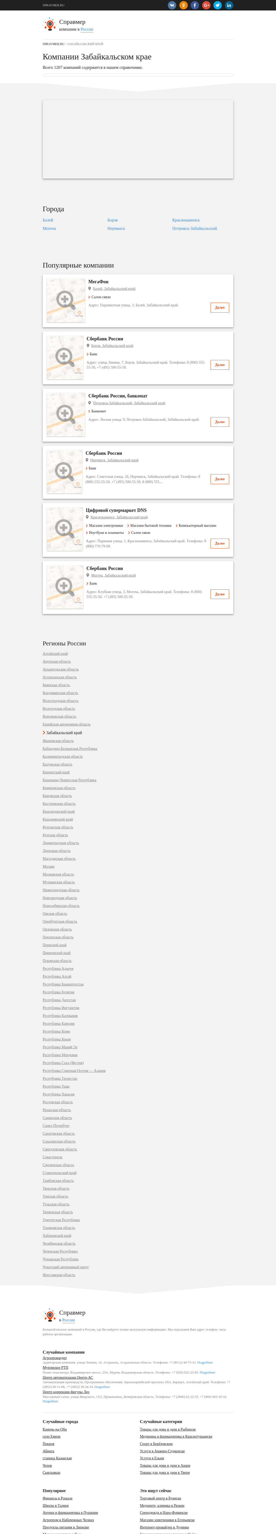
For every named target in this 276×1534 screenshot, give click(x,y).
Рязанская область (57, 1078)
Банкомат (98, 399)
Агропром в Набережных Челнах (68, 1488)
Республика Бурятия (58, 960)
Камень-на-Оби (55, 1398)
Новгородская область (60, 866)
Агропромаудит (55, 1326)
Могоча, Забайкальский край (116, 550)
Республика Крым (57, 1008)
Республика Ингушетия (61, 976)
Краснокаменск (186, 220)
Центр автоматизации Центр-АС (68, 1346)
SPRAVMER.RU (53, 5)
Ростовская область (58, 1070)
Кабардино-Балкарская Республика (70, 717)
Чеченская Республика (60, 1220)
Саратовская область (59, 1102)
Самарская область (57, 1086)
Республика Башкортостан (63, 953)
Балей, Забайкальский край (115, 289)
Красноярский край (58, 788)
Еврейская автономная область (67, 693)
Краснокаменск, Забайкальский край (122, 492)
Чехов (47, 1434)
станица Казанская (57, 1426)
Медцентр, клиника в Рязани (162, 1474)
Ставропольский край (59, 1141)
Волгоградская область (60, 669)
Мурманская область (59, 850)
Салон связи (100, 297)
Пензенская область (58, 905)
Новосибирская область (61, 874)
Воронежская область (59, 685)
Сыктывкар (51, 1441)
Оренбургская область (60, 890)
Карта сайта (69, 1527)
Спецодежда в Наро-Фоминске (164, 1481)
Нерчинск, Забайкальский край (118, 441)
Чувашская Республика (61, 1228)
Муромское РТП (55, 1336)
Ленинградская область (61, 811)
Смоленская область (58, 1133)
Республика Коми (56, 1000)
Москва (48, 835)
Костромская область (59, 772)
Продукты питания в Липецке (66, 1495)
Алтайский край (55, 622)
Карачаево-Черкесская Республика (69, 748)
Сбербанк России (107, 332)
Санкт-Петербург (56, 1094)
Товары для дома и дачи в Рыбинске (168, 1398)
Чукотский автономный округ (66, 1235)
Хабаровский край (57, 1204)
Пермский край (55, 913)
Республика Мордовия (60, 1023)
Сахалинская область (59, 1110)
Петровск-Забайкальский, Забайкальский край (130, 390)
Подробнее (205, 1331)
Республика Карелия (59, 992)
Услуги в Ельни (152, 1426)
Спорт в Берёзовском (156, 1412)
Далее (220, 307)
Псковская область (57, 929)
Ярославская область (59, 1243)
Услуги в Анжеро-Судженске (162, 1419)
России (87, 29)
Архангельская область (61, 638)
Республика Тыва (56, 1055)
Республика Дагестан (59, 968)
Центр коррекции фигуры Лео (66, 1360)
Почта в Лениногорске (60, 1510)
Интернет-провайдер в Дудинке (164, 1495)
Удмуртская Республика (61, 1188)
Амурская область (57, 630)
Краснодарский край (59, 780)
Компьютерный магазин (199, 500)
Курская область (55, 803)
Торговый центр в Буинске (160, 1467)
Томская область (55, 1165)
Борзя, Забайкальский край (115, 339)
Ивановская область (58, 709)
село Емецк (51, 1405)
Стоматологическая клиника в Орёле (168, 1503)
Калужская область (57, 733)
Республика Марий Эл (60, 1015)
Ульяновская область (59, 1196)
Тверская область (56, 1157)
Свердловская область (60, 1118)
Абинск (48, 1419)
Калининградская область (63, 725)
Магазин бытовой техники (153, 500)
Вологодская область (59, 677)
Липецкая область (57, 819)
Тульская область (56, 1173)
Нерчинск (116, 228)
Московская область (58, 843)
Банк (94, 348)
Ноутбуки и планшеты (108, 507)
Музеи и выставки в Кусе (62, 1503)
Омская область (55, 882)
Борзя (113, 220)
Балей (48, 220)
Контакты (49, 1527)
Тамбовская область (58, 1149)
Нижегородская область (61, 858)
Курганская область (58, 796)
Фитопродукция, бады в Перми (164, 1510)
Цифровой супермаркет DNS (119, 485)
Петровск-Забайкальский (194, 228)
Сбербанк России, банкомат (118, 383)
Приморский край (56, 921)
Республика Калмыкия (60, 984)
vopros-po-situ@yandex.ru (146, 1527)
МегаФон (99, 281)
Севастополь (52, 1125)
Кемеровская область (59, 756)
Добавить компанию (95, 1527)
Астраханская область (60, 645)
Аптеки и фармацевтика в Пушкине (70, 1481)
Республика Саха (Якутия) (63, 1031)
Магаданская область (59, 827)
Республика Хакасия (59, 1063)
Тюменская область (58, 1180)
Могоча (49, 228)
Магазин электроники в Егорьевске (167, 1488)
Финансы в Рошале (58, 1467)
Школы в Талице (56, 1474)
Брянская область (56, 653)
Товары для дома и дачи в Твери (165, 1441)
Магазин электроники (107, 500)
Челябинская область (59, 1212)
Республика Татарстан (60, 1047)
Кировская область (57, 764)
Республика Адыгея (58, 937)
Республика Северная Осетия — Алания (74, 1039)
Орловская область (57, 898)
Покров (48, 1412)
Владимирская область (60, 661)
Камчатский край (56, 741)
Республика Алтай (57, 945)
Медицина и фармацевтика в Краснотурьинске (176, 1405)
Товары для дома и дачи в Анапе (165, 1434)
